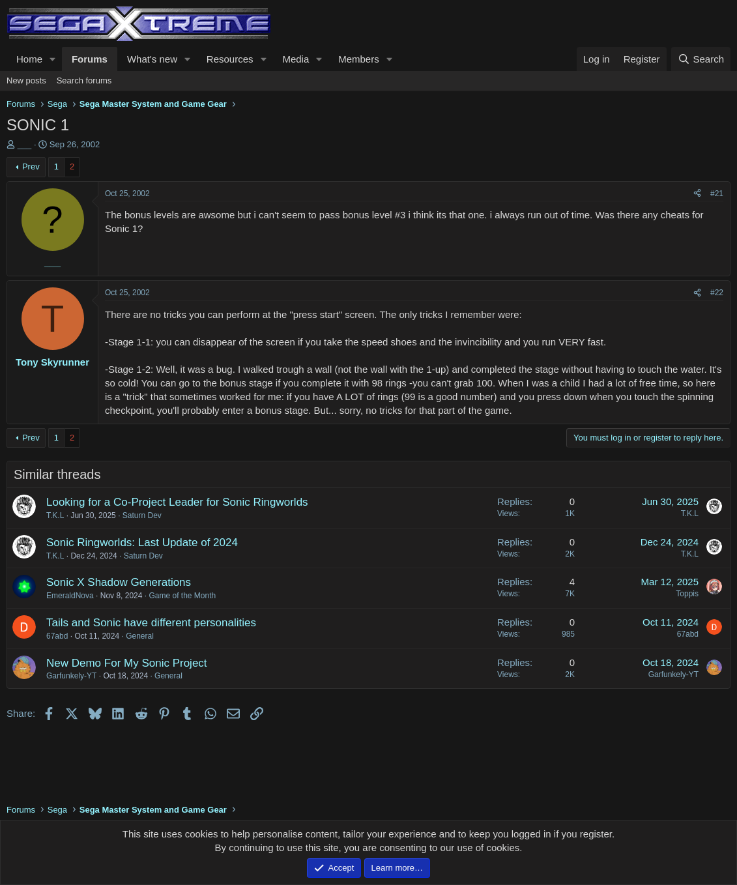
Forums (90, 59)
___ (25, 144)
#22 (716, 292)
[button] (53, 59)
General (140, 636)
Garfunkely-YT (71, 675)
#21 (716, 193)
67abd (57, 636)
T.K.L (55, 515)
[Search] (700, 59)
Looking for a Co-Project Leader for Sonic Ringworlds (177, 502)
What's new (152, 59)
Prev (31, 166)
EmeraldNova (70, 595)
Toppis (687, 593)
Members (358, 59)
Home (29, 59)
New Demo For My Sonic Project (126, 663)
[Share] (697, 193)
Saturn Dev (142, 515)
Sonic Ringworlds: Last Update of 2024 (142, 542)
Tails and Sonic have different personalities (151, 623)
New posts (26, 80)
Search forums (84, 80)
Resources (230, 59)
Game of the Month (182, 595)
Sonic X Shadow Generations (118, 582)
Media (295, 59)
